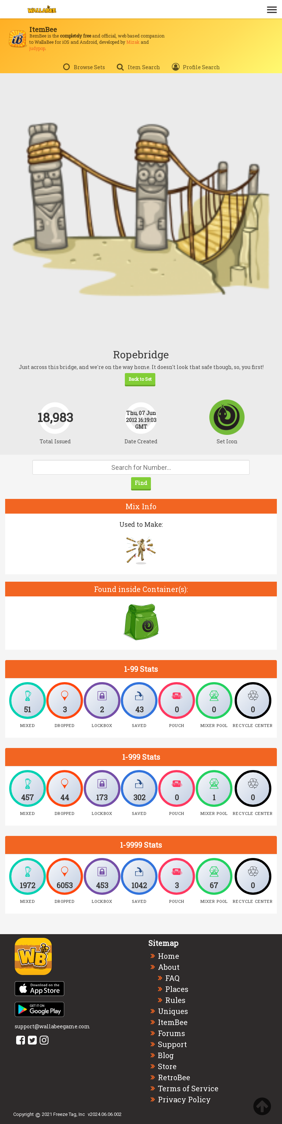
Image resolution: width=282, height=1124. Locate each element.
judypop (37, 48)
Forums (171, 1033)
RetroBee (174, 1077)
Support (172, 1044)
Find (141, 482)
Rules (175, 1000)
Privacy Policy (184, 1099)
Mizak (133, 42)
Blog (166, 1055)
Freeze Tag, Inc (69, 1114)
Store (167, 1066)
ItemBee (173, 1022)
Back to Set (140, 379)
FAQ (172, 978)
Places (176, 989)
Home (168, 956)
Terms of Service (188, 1088)
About (169, 967)
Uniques (173, 1011)
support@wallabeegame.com (52, 1026)
